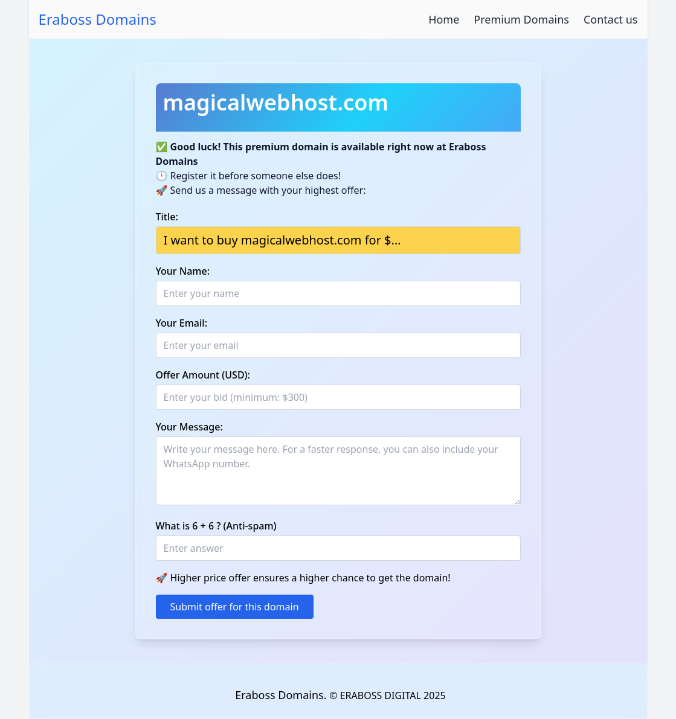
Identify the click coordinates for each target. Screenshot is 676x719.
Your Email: (182, 323)
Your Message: (189, 426)
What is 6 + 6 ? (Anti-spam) (216, 525)
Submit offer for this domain (234, 606)
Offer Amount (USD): (203, 375)
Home (443, 19)
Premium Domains (521, 19)
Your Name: (183, 271)
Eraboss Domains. (282, 695)
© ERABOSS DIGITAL (375, 695)
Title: (167, 216)
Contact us (611, 19)
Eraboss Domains (97, 19)
